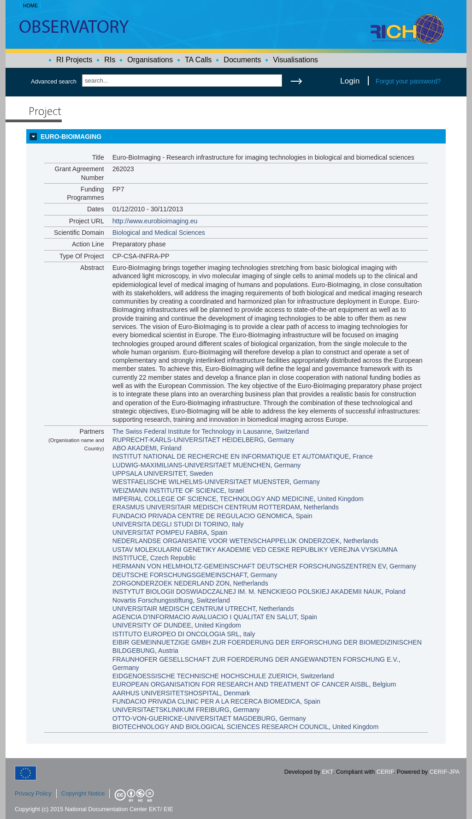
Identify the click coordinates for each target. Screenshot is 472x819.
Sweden (201, 473)
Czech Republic (173, 558)
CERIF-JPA (445, 771)
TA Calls (198, 60)
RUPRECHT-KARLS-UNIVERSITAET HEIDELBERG (188, 439)
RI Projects (74, 60)
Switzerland (292, 431)
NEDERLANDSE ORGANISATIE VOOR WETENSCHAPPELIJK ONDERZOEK (226, 540)
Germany (280, 439)
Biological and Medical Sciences (158, 232)
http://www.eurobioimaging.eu (155, 221)
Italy (238, 524)
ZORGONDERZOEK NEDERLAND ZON (171, 583)
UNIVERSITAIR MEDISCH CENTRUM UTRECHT (183, 608)
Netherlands (321, 507)
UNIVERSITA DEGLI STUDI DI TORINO (170, 524)
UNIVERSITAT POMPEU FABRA (159, 532)
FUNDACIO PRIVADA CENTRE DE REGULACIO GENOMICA (202, 516)
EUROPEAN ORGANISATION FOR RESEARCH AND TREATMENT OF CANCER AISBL (240, 684)
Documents (242, 60)
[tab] (236, 136)
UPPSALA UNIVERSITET (149, 473)
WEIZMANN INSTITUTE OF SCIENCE (168, 490)
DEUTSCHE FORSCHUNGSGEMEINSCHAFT (179, 575)
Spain (304, 516)
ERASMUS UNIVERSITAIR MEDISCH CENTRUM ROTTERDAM (206, 507)
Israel (236, 490)
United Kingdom (341, 498)
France (363, 456)
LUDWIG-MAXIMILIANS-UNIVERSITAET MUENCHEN (191, 465)
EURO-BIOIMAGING (71, 136)
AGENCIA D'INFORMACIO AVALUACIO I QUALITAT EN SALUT (204, 617)
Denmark (237, 693)
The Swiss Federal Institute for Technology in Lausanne (192, 431)
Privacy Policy (33, 793)
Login (350, 80)
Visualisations (295, 60)
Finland (171, 448)
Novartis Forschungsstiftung (152, 600)
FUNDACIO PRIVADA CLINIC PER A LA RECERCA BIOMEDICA (206, 701)
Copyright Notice (83, 793)
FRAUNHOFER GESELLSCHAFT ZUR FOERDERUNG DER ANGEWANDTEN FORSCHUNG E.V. (255, 659)
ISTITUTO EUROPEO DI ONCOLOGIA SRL (176, 634)
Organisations (150, 60)
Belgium (384, 684)
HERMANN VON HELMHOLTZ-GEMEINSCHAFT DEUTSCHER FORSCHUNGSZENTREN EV (249, 566)
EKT (327, 771)
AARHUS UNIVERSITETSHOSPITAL (166, 693)
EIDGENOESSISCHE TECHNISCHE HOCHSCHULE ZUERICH (204, 676)
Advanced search (54, 81)
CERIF (385, 771)
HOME (30, 5)
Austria (168, 650)
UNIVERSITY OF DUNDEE (151, 625)
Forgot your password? (408, 81)
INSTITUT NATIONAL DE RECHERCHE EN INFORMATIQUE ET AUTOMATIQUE (230, 456)
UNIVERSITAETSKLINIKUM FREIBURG (171, 709)
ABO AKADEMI (134, 448)
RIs (109, 60)
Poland (395, 591)
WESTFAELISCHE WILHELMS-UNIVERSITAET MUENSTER (200, 481)
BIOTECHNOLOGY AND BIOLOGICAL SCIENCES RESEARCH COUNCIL (220, 726)
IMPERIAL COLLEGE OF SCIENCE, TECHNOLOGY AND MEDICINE (213, 498)
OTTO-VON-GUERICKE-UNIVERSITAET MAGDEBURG (194, 718)
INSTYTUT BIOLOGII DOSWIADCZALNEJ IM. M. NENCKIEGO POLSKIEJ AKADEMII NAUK (247, 591)
